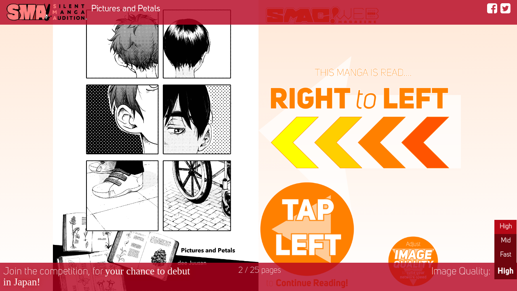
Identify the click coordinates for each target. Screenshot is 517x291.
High (506, 227)
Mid (506, 241)
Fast (505, 255)
